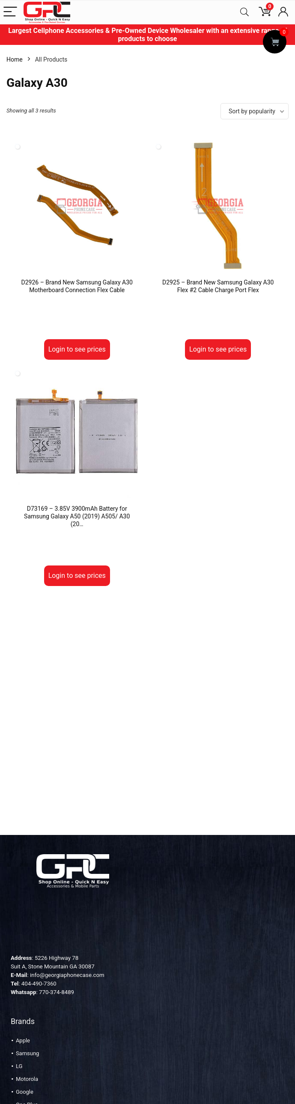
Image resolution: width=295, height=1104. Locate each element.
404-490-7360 (39, 983)
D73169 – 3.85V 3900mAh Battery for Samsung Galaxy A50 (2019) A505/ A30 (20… (77, 516)
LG (19, 1066)
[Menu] (10, 12)
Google (24, 1092)
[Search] (244, 12)
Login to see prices (77, 349)
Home (14, 59)
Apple (23, 1040)
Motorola (27, 1079)
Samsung (27, 1053)
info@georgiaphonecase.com (67, 975)
